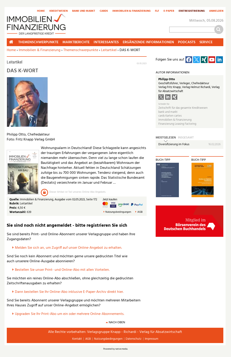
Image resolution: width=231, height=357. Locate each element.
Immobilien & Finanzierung (131, 11)
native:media (121, 349)
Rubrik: (14, 203)
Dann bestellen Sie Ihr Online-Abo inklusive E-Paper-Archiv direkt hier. (69, 292)
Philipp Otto (166, 79)
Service (206, 42)
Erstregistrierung (192, 11)
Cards (104, 11)
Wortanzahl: (17, 212)
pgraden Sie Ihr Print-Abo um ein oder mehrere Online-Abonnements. (70, 314)
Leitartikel (109, 50)
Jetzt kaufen (110, 199)
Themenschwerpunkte (80, 50)
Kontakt (77, 338)
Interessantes (106, 42)
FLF (157, 11)
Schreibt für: (164, 104)
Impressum (151, 338)
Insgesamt (186, 137)
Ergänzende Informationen (148, 42)
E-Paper (169, 11)
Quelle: (14, 199)
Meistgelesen (166, 137)
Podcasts (186, 42)
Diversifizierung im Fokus (173, 144)
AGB (140, 212)
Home (41, 11)
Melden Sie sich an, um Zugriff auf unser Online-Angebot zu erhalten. (68, 248)
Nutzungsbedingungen (118, 212)
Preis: (13, 208)
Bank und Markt (83, 11)
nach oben (117, 322)
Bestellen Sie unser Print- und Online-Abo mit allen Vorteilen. (62, 270)
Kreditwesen (58, 11)
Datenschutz (133, 338)
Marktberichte (76, 42)
